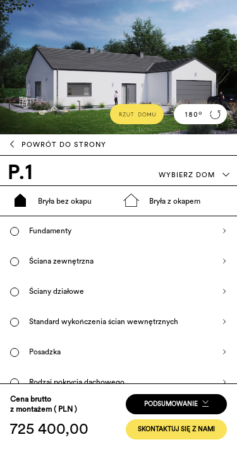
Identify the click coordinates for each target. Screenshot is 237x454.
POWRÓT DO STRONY (58, 144)
